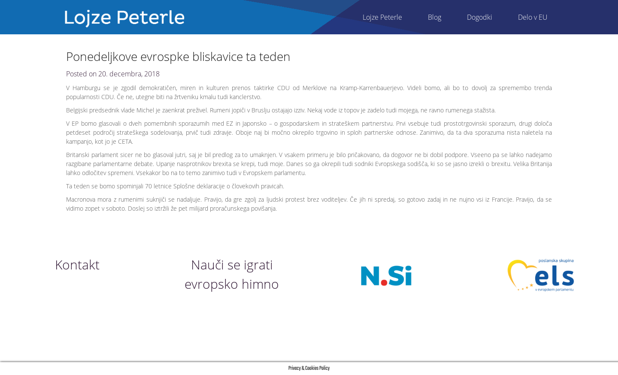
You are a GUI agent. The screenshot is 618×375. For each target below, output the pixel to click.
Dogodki (479, 17)
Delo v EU (533, 17)
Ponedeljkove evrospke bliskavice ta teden (178, 56)
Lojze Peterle (382, 17)
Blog (434, 17)
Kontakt (77, 264)
